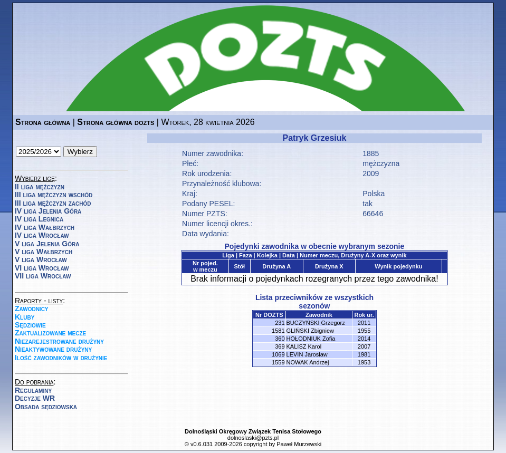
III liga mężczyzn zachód (53, 203)
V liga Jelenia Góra (47, 243)
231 (279, 323)
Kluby (24, 317)
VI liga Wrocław (42, 268)
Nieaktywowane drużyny (53, 349)
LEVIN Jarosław (307, 354)
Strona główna (42, 122)
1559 (278, 362)
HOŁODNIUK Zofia (311, 338)
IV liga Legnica (39, 219)
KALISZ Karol (304, 346)
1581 (278, 330)
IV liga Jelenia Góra (48, 211)
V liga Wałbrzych (43, 251)
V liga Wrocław (41, 259)
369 (279, 346)
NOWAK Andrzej (308, 362)
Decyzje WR (35, 398)
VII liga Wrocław (43, 276)
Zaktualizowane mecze (50, 333)
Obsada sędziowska (46, 406)
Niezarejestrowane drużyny (59, 341)
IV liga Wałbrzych (44, 227)
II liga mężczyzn (39, 186)
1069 (278, 354)
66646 (372, 213)
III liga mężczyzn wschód (53, 194)
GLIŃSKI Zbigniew (310, 330)
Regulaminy (33, 390)
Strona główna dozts (115, 122)
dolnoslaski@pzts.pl (253, 438)
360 (279, 338)
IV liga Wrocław (42, 235)
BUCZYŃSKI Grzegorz (316, 323)
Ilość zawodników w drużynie (61, 357)
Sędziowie (30, 325)
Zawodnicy (32, 308)
